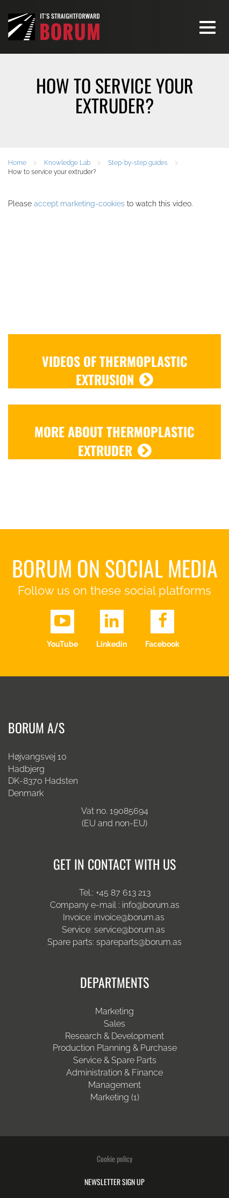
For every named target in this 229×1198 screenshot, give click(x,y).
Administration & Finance (114, 1072)
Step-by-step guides (138, 163)
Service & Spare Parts (114, 1060)
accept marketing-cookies (79, 203)
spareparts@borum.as (139, 942)
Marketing (114, 1011)
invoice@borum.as (129, 917)
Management (114, 1085)
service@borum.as (130, 930)
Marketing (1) (114, 1097)
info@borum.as (151, 905)
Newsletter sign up (114, 1181)
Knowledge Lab (67, 163)
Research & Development (114, 1036)
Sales (114, 1024)
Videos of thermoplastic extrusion (115, 370)
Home (17, 163)
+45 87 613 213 (123, 892)
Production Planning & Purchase (115, 1048)
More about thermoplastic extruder (114, 440)
